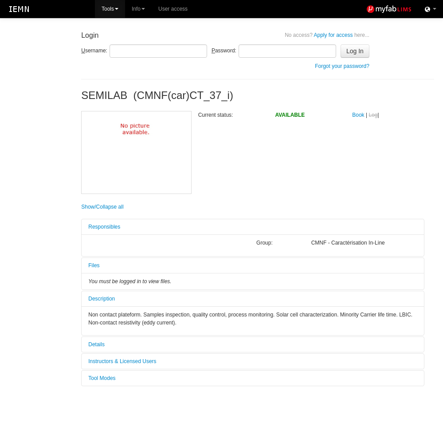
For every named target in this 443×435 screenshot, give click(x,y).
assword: (224, 51)
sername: (94, 51)
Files (93, 265)
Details (96, 344)
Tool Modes (101, 378)
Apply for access (327, 35)
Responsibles (104, 227)
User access (173, 9)
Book (358, 115)
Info (138, 9)
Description (101, 299)
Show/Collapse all (102, 207)
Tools (110, 9)
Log (373, 115)
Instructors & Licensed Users (122, 361)
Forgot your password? (342, 66)
